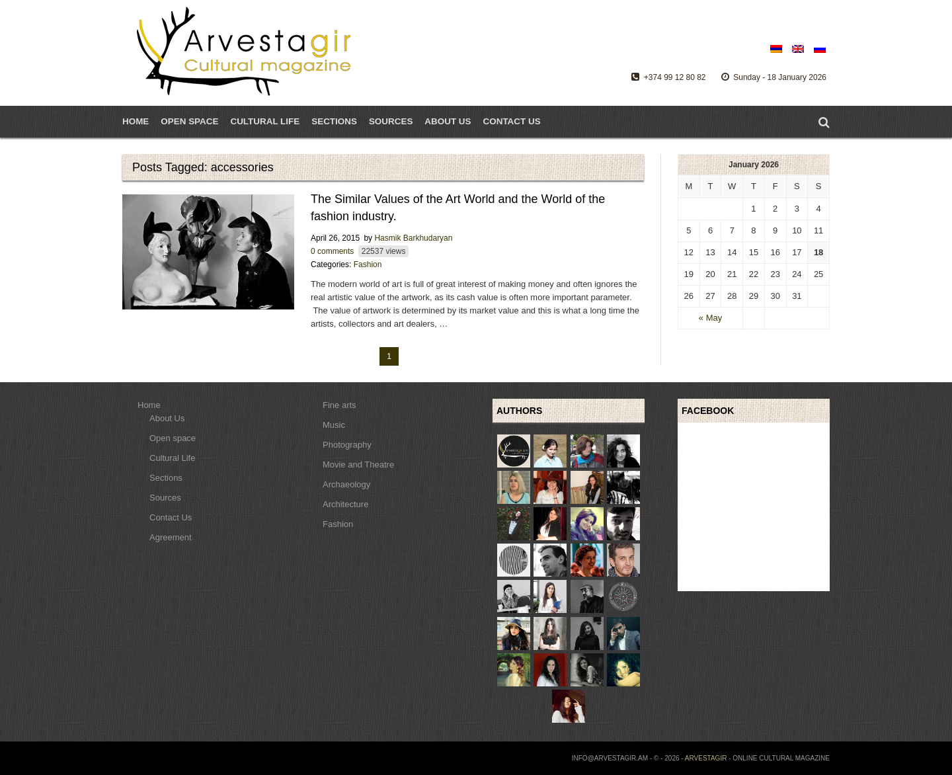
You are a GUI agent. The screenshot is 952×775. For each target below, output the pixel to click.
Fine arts (339, 405)
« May (710, 318)
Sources (391, 121)
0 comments (332, 251)
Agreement (170, 537)
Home (135, 121)
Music (334, 425)
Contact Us (512, 121)
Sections (334, 121)
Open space (172, 438)
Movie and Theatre (358, 464)
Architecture (345, 504)
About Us (447, 121)
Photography (347, 445)
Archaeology (346, 484)
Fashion (368, 264)
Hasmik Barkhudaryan (413, 238)
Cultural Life (172, 458)
